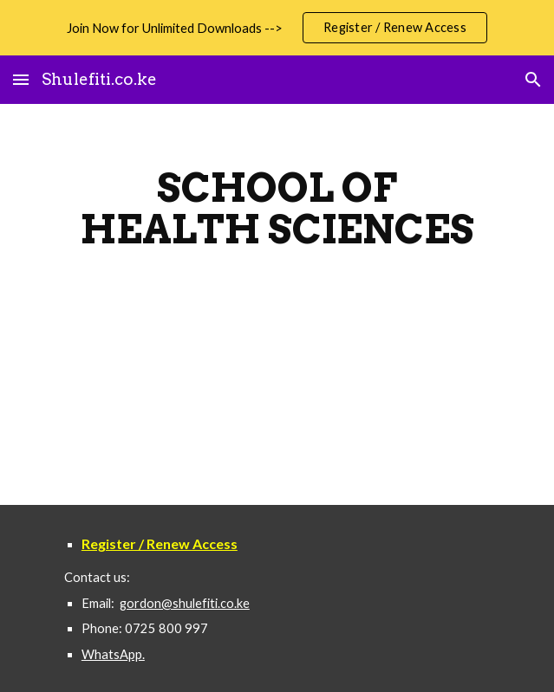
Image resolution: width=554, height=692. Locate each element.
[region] (277, 27)
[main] (277, 208)
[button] (21, 79)
